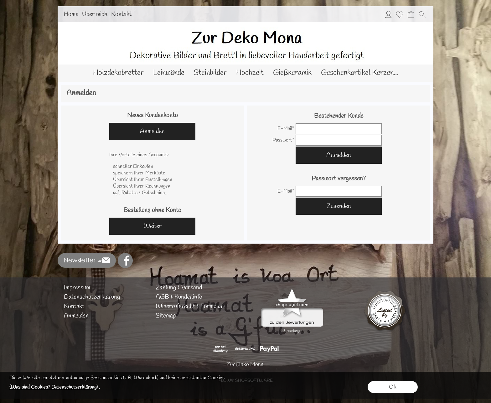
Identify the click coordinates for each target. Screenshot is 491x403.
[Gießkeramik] (292, 73)
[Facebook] (125, 260)
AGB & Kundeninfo (179, 297)
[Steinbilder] (210, 73)
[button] (422, 14)
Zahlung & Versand (179, 287)
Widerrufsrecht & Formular (189, 306)
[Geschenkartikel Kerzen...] (359, 73)
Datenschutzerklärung (92, 297)
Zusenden (339, 206)
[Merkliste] (399, 14)
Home (71, 14)
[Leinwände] (168, 73)
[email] (339, 128)
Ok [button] (392, 387)
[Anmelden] (388, 14)
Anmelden (152, 131)
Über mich (94, 14)
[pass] (339, 140)
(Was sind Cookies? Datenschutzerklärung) (53, 387)
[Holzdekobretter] (118, 73)
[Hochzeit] (249, 73)
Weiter (152, 226)
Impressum (77, 287)
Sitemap (166, 316)
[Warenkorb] (411, 14)
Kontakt (121, 14)
